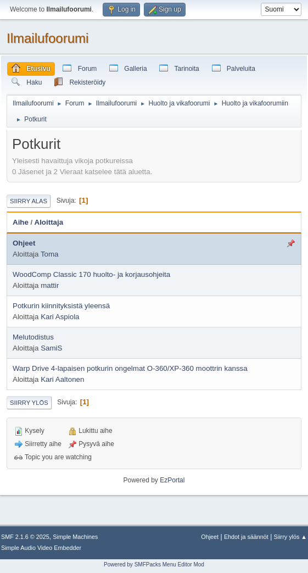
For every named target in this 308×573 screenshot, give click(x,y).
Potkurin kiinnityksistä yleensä (61, 306)
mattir (50, 285)
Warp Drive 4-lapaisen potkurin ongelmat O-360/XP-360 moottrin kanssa (130, 368)
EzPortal (172, 480)
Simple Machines (75, 536)
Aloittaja (49, 222)
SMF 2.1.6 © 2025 (25, 536)
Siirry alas (28, 201)
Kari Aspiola (60, 317)
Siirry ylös (29, 402)
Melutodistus (33, 337)
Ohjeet (24, 243)
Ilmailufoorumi (47, 38)
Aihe (21, 222)
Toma (50, 254)
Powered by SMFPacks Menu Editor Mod (154, 564)
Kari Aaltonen (62, 379)
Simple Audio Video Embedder (41, 547)
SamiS (51, 348)
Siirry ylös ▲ (290, 536)
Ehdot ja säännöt (246, 536)
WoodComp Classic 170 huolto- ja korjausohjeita (91, 274)
